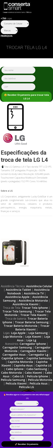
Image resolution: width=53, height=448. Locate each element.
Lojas (6, 18)
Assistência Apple (17, 297)
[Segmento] (15, 23)
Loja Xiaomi (33, 336)
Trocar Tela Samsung (17, 311)
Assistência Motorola (33, 300)
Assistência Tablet (18, 290)
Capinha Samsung (38, 358)
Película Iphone (37, 376)
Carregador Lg (38, 354)
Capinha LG (44, 365)
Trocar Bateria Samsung (31, 322)
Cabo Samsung (36, 369)
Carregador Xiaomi (33, 351)
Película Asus (38, 383)
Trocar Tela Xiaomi (33, 315)
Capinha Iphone (12, 358)
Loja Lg (31, 340)
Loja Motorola (12, 336)
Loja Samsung (38, 333)
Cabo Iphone (14, 369)
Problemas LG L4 (15, 224)
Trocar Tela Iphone (35, 308)
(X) (27, 398)
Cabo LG (18, 376)
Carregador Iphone (33, 344)
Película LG (26, 387)
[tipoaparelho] (26, 403)
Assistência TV (34, 293)
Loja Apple (18, 333)
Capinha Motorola (20, 362)
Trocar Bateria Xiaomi (32, 327)
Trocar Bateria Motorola (20, 326)
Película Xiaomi (16, 383)
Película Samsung (13, 380)
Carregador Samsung (17, 347)
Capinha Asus (23, 365)
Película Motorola (40, 380)
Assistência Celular (39, 286)
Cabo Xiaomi (33, 373)
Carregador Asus (14, 354)
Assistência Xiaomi (25, 304)
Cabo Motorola (11, 373)
